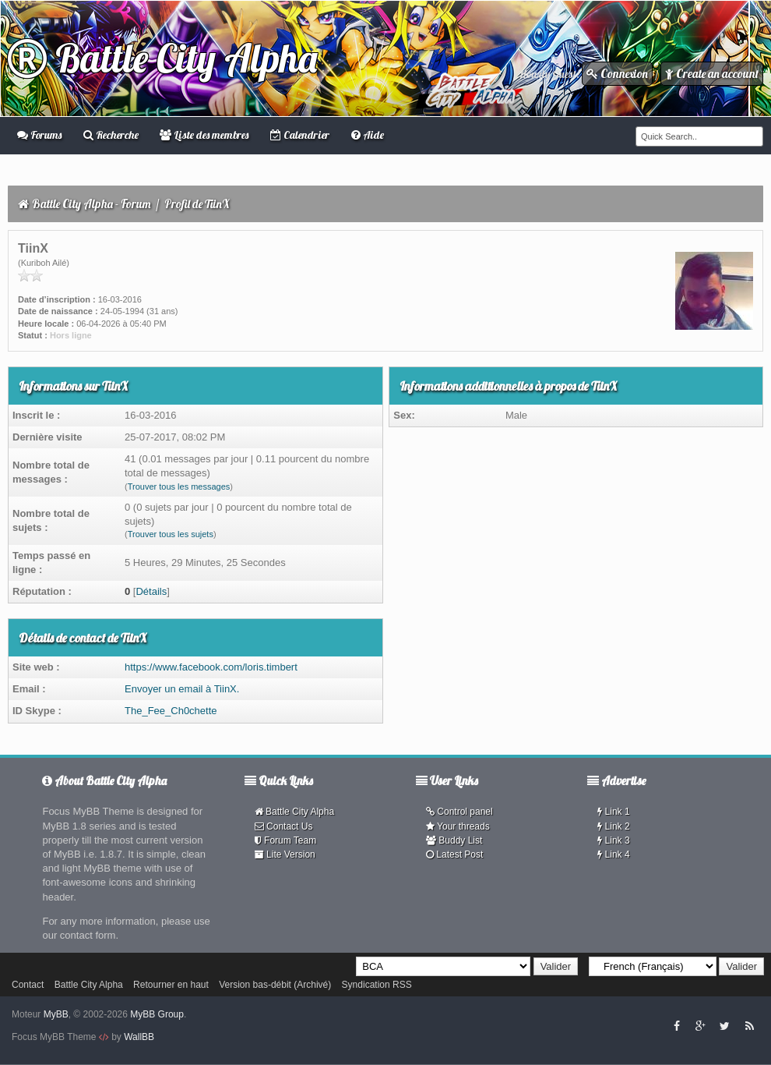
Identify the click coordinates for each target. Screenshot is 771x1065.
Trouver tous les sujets (170, 534)
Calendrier (299, 135)
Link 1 (613, 811)
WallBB (139, 1036)
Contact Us (284, 826)
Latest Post (454, 854)
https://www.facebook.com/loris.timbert (211, 667)
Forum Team (285, 840)
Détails (151, 591)
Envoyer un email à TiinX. (182, 689)
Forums (39, 135)
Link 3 (613, 840)
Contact (28, 984)
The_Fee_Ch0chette (171, 710)
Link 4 (613, 854)
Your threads (458, 826)
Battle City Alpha (162, 58)
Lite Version (285, 854)
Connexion (617, 73)
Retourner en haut (171, 984)
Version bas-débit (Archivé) (275, 984)
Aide (367, 135)
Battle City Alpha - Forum (91, 203)
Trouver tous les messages (179, 486)
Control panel (459, 811)
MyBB (56, 1014)
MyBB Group (157, 1014)
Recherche (111, 135)
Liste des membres (204, 135)
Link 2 (613, 826)
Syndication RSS (377, 984)
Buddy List (454, 840)
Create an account (712, 73)
